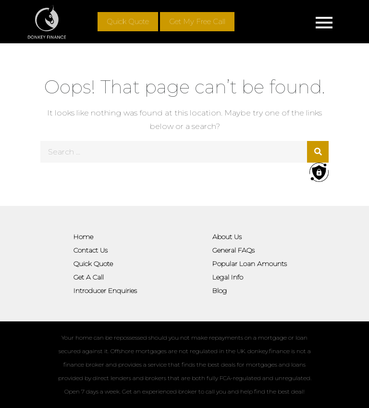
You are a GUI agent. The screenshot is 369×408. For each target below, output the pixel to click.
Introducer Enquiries (105, 290)
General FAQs (233, 250)
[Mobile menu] (324, 21)
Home (83, 236)
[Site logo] (46, 21)
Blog (219, 290)
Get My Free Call (197, 21)
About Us (227, 236)
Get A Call (89, 277)
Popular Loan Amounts (249, 263)
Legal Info (227, 277)
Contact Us (91, 250)
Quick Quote (128, 21)
